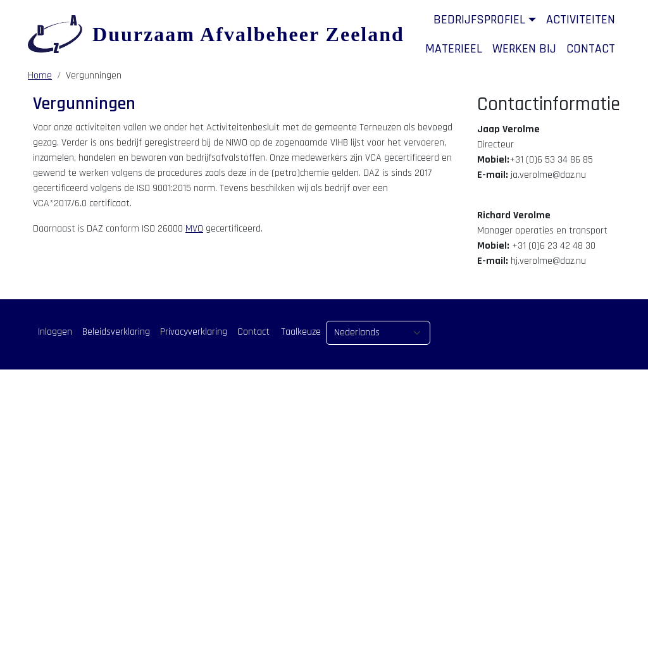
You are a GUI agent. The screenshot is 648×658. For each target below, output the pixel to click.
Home (40, 75)
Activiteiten (580, 19)
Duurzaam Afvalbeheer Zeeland (248, 34)
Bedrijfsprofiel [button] (479, 19)
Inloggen (55, 331)
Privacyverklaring (193, 331)
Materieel (453, 48)
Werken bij (524, 48)
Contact (590, 48)
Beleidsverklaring (116, 331)
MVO (194, 228)
